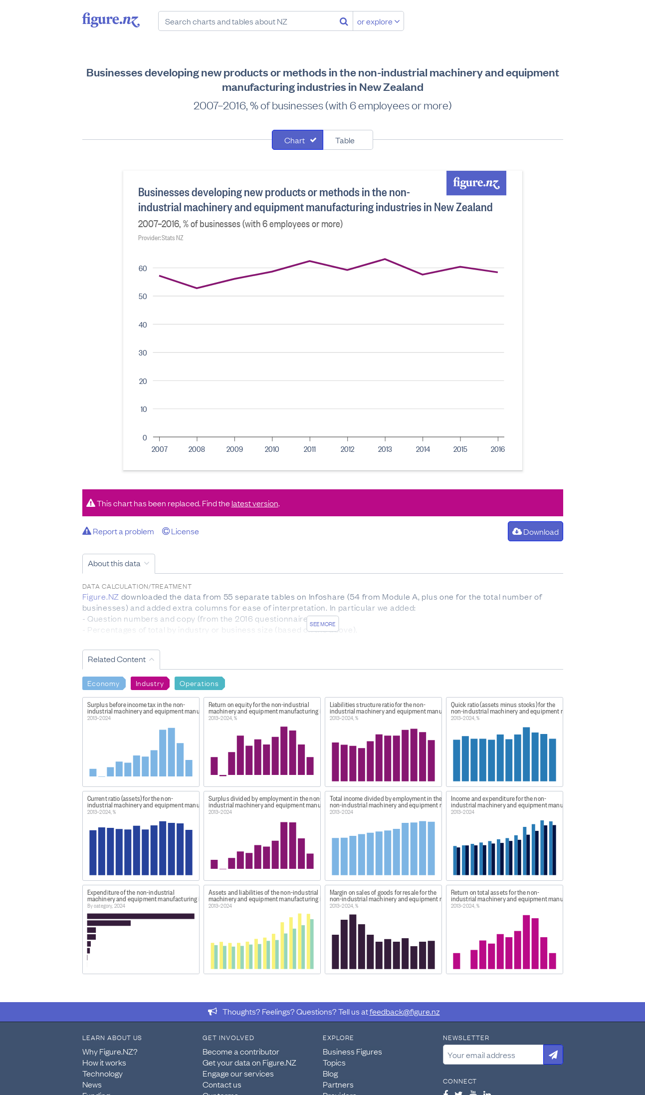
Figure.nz (111, 19)
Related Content (117, 658)
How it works (104, 1062)
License (180, 530)
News (92, 1084)
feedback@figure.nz (405, 1011)
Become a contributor (241, 1051)
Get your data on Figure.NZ (249, 1062)
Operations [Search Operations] (199, 682)
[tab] (297, 140)
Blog (330, 1073)
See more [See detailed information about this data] (322, 623)
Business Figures (352, 1051)
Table (345, 139)
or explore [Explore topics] (378, 20)
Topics (334, 1062)
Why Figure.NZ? (110, 1051)
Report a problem (118, 530)
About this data (114, 562)
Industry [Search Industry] (150, 682)
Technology (102, 1073)
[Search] (344, 21)
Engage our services (238, 1073)
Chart (294, 139)
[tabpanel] (322, 320)
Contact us (222, 1084)
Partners (338, 1084)
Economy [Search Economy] (103, 682)
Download (535, 531)
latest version (254, 502)
